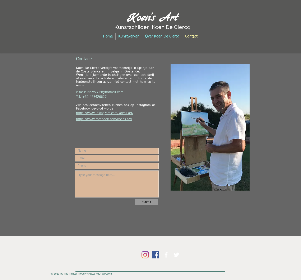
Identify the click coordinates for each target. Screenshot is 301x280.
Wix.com (107, 274)
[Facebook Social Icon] (155, 254)
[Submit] (146, 202)
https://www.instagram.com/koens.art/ (104, 113)
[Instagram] (145, 254)
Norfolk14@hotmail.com (105, 92)
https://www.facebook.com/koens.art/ (104, 119)
